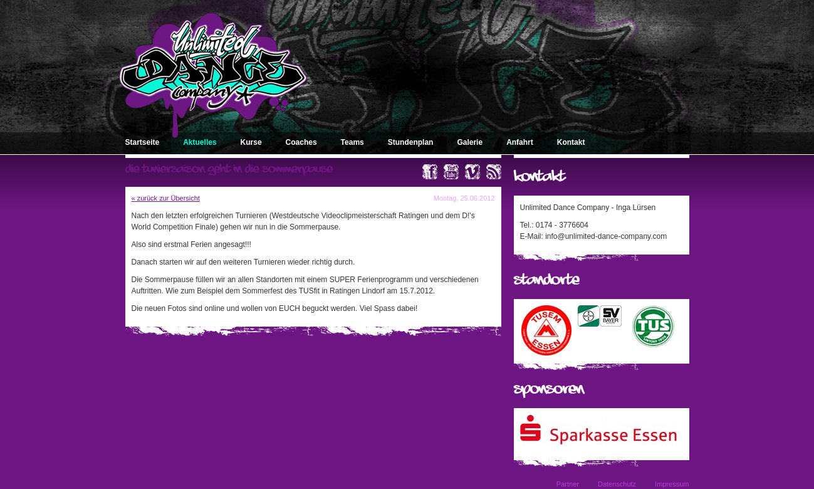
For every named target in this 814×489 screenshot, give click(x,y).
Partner (567, 484)
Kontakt (571, 142)
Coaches (301, 142)
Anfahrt (519, 142)
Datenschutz (617, 484)
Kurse (251, 142)
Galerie (470, 142)
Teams (352, 142)
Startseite (142, 142)
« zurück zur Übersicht (166, 198)
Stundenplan (411, 142)
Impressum (672, 484)
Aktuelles (199, 142)
